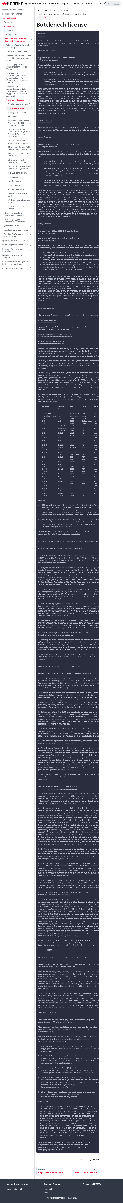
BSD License (13, 116)
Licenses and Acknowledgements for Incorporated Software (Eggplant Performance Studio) (16, 78)
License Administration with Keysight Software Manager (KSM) (18, 58)
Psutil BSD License (16, 189)
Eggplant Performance (12, 14)
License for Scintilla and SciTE (18, 194)
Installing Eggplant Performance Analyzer (15, 214)
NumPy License (14, 181)
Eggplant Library (14, 1189)
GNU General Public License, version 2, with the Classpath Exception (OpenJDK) (20, 133)
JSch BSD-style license (17, 173)
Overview (8, 22)
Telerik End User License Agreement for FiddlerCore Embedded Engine (19, 123)
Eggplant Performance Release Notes (13, 235)
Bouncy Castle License (17, 112)
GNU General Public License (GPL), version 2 (18, 141)
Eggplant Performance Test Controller (14, 250)
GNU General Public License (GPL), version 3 (18, 161)
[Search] (112, 3)
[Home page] (38, 10)
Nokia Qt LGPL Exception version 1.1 (18, 154)
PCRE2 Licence (14, 185)
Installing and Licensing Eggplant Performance (15, 39)
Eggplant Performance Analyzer (12, 256)
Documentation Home (13, 9)
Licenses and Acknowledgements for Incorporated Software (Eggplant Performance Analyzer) (16, 91)
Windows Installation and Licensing (17, 46)
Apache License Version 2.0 (20, 104)
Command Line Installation (18, 51)
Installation (9, 26)
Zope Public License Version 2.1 (16, 207)
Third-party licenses (15, 100)
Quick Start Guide (11, 226)
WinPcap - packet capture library (19, 201)
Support (66, 3)
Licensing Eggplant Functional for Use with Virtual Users (16, 66)
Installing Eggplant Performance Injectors (15, 220)
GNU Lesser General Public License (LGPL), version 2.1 (19, 148)
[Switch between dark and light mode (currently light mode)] (100, 3)
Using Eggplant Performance (15, 244)
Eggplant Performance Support (17, 230)
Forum (48, 1189)
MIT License (13, 177)
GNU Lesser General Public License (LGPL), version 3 (19, 167)
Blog (46, 1192)
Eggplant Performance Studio (15, 240)
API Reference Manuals (12, 268)
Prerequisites (11, 34)
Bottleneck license (16, 108)
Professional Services (84, 3)
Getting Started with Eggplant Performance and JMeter (15, 262)
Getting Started (9, 18)
